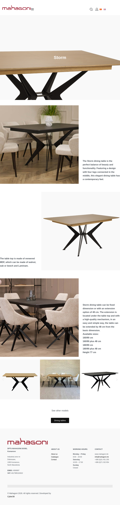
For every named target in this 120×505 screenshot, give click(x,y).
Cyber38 (11, 496)
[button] (3, 379)
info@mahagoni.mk (102, 457)
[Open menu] (32, 9)
